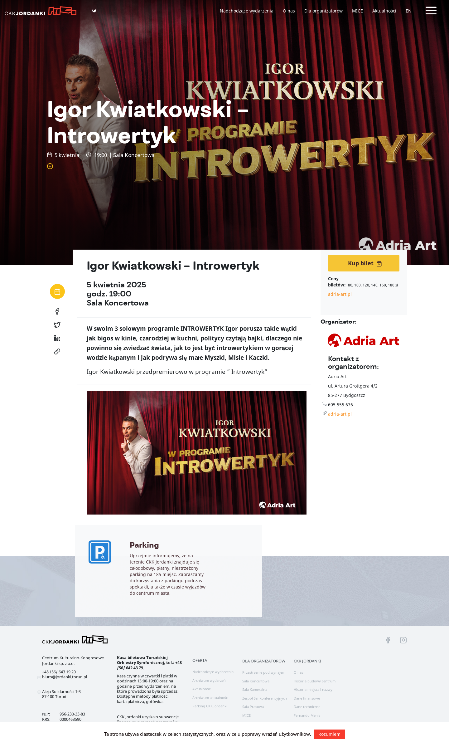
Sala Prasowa (253, 706)
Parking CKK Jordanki (209, 706)
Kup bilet (365, 263)
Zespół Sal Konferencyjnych (264, 698)
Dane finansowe (307, 698)
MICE (357, 11)
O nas (289, 11)
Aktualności (384, 11)
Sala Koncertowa (255, 681)
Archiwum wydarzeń (208, 680)
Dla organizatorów (323, 11)
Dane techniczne (307, 706)
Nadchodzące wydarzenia (246, 11)
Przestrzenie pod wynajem (263, 672)
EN (409, 11)
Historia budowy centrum (315, 681)
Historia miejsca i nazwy (313, 689)
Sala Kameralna (254, 689)
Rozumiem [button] (329, 734)
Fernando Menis (307, 715)
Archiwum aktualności (210, 697)
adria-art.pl (340, 294)
